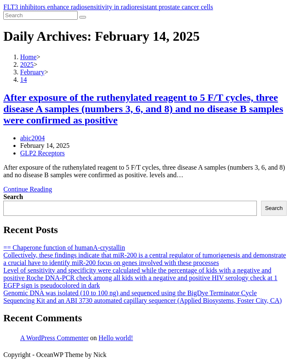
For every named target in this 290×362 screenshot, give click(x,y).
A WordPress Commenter (54, 337)
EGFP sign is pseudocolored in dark (51, 285)
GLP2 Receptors (42, 153)
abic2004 (32, 138)
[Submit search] (82, 17)
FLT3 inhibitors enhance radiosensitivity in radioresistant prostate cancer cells (108, 6)
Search (13, 196)
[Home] (28, 56)
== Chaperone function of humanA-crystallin (64, 247)
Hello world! (116, 337)
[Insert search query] (40, 15)
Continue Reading (27, 189)
